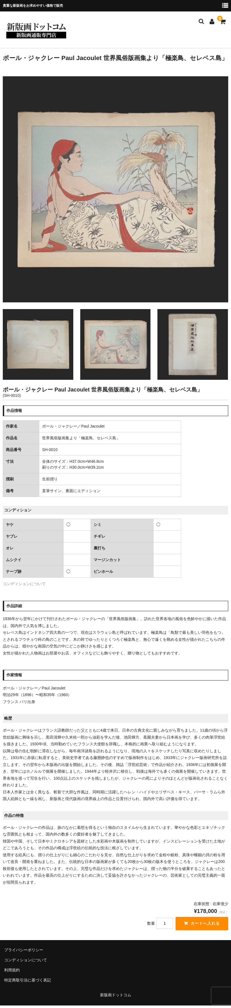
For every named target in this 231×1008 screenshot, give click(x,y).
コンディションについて (24, 584)
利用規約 (12, 970)
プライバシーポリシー (23, 950)
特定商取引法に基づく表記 (27, 980)
